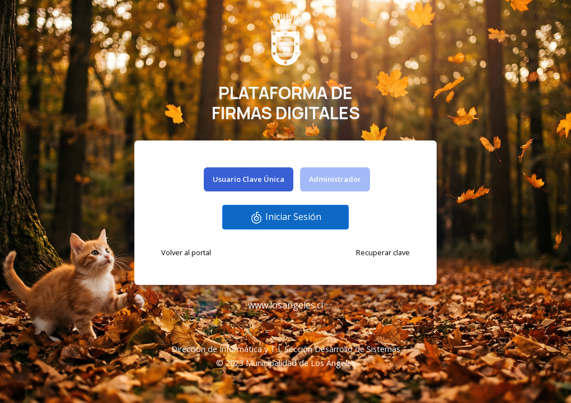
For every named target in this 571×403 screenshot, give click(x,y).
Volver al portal (186, 252)
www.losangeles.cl (285, 305)
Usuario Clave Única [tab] (248, 179)
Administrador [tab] (335, 179)
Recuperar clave (383, 252)
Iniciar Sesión (285, 217)
